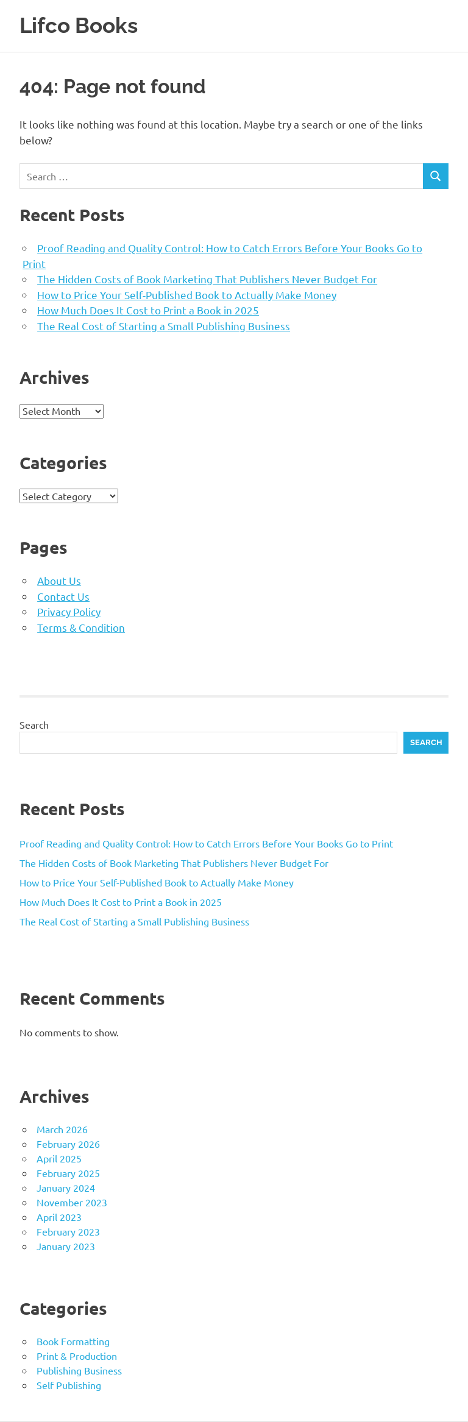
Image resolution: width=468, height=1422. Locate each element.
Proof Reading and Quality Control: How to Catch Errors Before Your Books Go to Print (206, 843)
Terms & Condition (81, 627)
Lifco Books (79, 25)
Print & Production (77, 1355)
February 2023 (68, 1231)
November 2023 (72, 1202)
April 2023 (59, 1217)
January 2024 (66, 1187)
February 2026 (68, 1143)
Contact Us (63, 596)
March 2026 (62, 1129)
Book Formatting (73, 1341)
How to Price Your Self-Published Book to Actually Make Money (186, 294)
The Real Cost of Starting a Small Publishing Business (163, 325)
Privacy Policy (69, 611)
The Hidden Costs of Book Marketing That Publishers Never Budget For (207, 278)
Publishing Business (79, 1370)
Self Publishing (69, 1385)
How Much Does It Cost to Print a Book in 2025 (148, 309)
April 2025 (59, 1158)
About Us (59, 580)
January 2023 (66, 1246)
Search (34, 724)
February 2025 (68, 1173)
